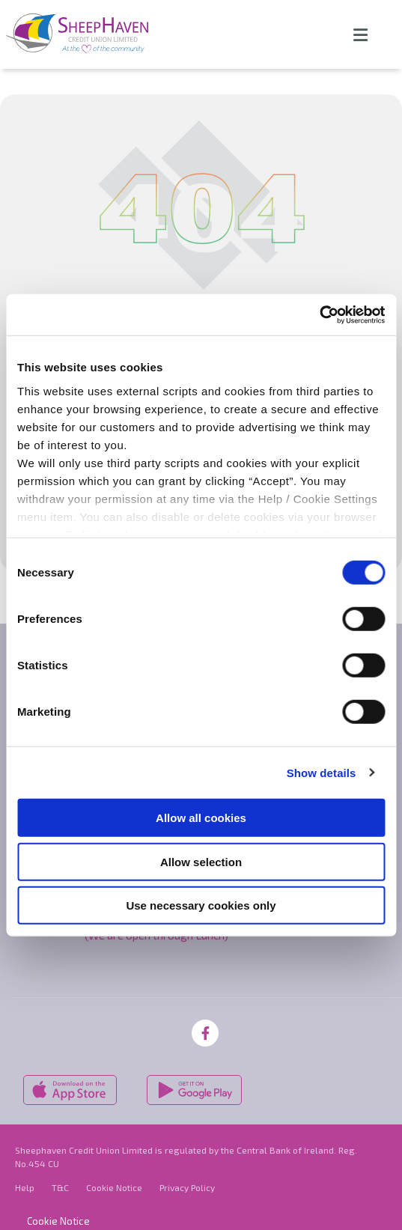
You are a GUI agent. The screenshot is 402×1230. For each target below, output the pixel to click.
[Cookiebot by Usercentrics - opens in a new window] (319, 314)
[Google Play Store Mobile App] (195, 1088)
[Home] (71, 34)
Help (24, 1186)
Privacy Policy (187, 1186)
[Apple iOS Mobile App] (70, 1088)
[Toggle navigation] (360, 34)
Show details (321, 772)
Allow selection (201, 861)
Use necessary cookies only (200, 905)
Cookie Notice (114, 1186)
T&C (60, 1186)
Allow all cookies (201, 818)
